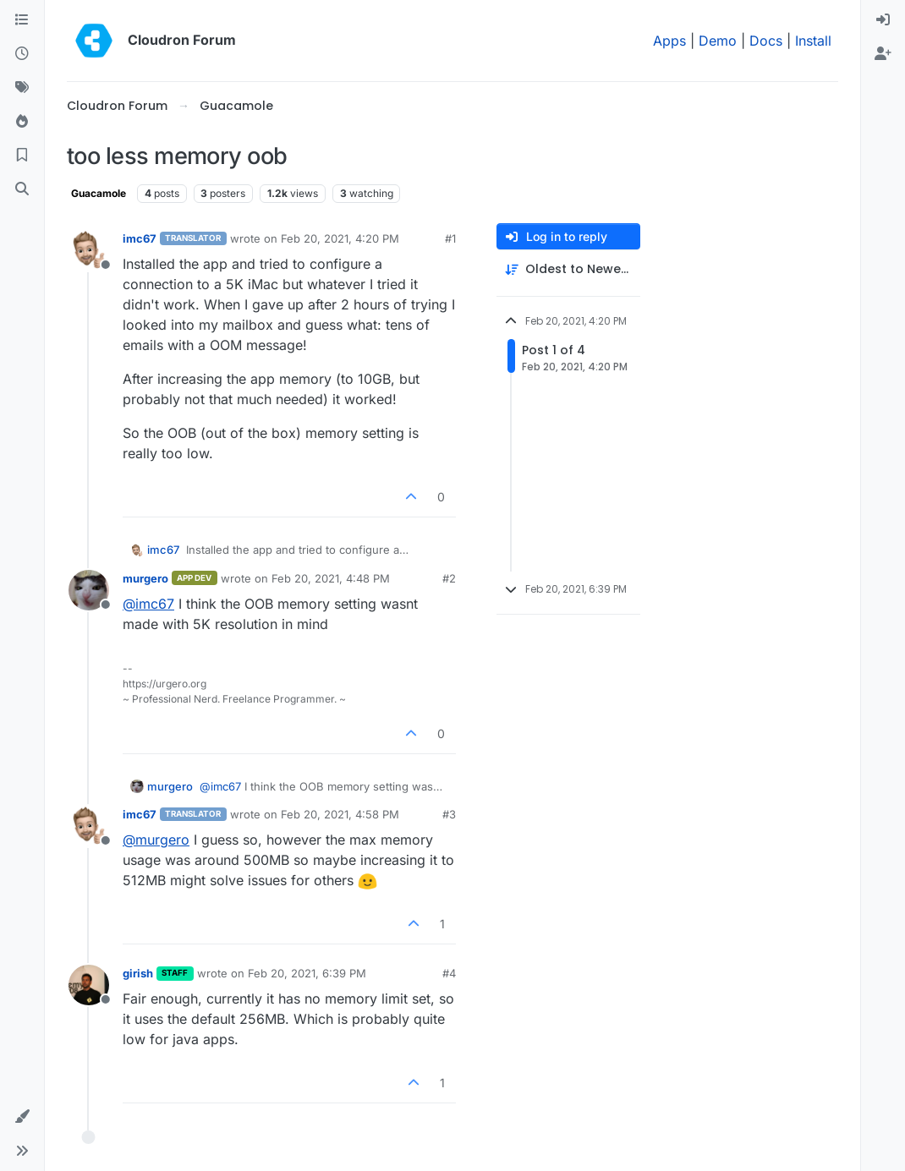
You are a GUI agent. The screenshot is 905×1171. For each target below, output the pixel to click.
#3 (449, 814)
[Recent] (22, 54)
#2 (449, 578)
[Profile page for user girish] (89, 985)
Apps (669, 40)
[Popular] (22, 121)
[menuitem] (883, 20)
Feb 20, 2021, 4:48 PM (331, 578)
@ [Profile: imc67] (148, 603)
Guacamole (98, 193)
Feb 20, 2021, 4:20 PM (340, 238)
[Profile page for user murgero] (89, 590)
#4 (449, 973)
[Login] (883, 20)
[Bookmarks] (22, 155)
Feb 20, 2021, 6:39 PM (307, 973)
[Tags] (22, 87)
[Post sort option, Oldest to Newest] (568, 269)
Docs (765, 40)
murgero (145, 578)
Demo (718, 40)
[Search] (22, 189)
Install (813, 40)
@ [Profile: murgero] (156, 839)
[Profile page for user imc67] (89, 250)
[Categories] (22, 20)
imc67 (139, 238)
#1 (450, 238)
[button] (22, 1116)
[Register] (883, 54)
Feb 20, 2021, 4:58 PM (340, 814)
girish (138, 973)
